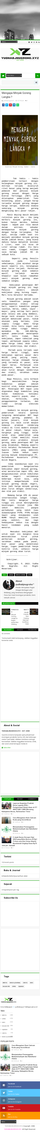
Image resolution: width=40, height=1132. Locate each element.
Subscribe (6, 747)
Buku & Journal (15, 982)
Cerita (25, 982)
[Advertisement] (20, 20)
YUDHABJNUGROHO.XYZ (13, 1126)
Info (31, 982)
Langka (11, 575)
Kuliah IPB (6, 986)
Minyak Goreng (20, 575)
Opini (29, 575)
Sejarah (21, 986)
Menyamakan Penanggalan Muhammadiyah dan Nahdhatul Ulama (25, 829)
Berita (5, 982)
